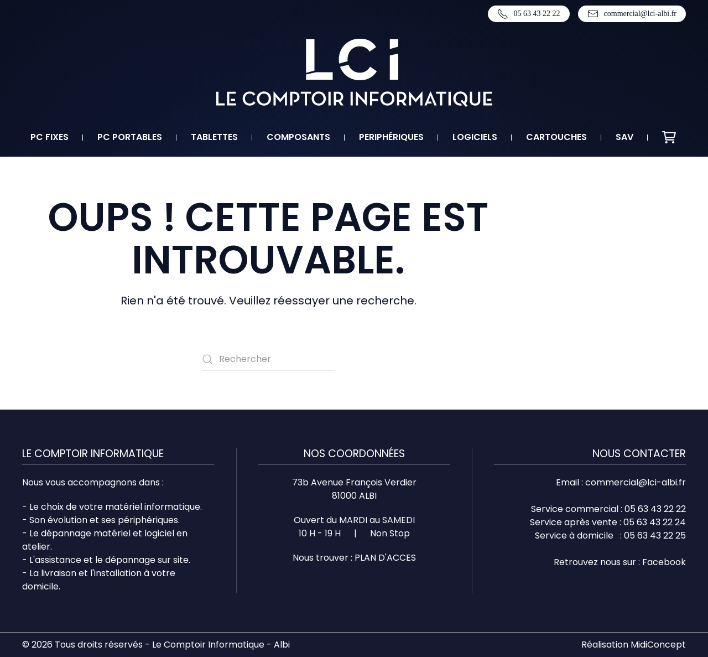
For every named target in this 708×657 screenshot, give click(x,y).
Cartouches (556, 137)
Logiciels (474, 137)
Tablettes (214, 137)
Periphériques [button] (391, 137)
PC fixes (49, 137)
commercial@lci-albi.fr (631, 13)
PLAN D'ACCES (385, 557)
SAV (624, 137)
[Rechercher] (268, 359)
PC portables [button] (129, 137)
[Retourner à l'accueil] (354, 73)
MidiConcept (658, 644)
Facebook (664, 562)
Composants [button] (298, 137)
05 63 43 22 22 (528, 13)
